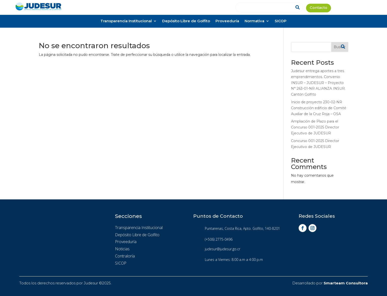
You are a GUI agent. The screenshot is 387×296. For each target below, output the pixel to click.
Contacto (318, 8)
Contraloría (125, 256)
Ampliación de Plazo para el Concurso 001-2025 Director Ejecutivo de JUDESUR (315, 127)
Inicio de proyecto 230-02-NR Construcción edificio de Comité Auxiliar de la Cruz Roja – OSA (318, 108)
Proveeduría (227, 21)
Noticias (122, 249)
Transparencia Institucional (126, 21)
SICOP (281, 21)
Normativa (254, 21)
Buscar (340, 47)
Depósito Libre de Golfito (186, 21)
